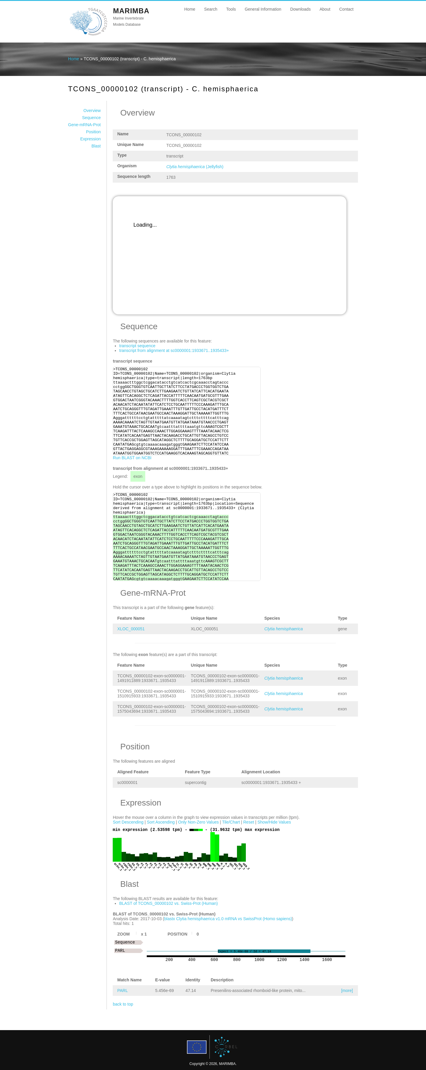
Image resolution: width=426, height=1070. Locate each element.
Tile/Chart (231, 822)
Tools (231, 9)
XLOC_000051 (131, 628)
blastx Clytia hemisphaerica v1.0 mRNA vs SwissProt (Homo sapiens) (228, 918)
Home (189, 9)
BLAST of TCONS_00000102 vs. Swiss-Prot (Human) (168, 903)
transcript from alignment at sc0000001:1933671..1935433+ (174, 350)
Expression (90, 139)
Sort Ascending (161, 822)
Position (93, 131)
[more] (347, 990)
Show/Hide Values (274, 822)
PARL (122, 990)
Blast (96, 146)
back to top (123, 1004)
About (325, 9)
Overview (92, 110)
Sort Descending (128, 822)
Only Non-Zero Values (198, 822)
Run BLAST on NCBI (132, 457)
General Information (263, 9)
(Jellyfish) (194, 166)
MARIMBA (131, 11)
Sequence (91, 117)
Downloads (300, 9)
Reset (248, 822)
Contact (346, 9)
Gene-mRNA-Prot (84, 124)
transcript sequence (137, 345)
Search (210, 9)
